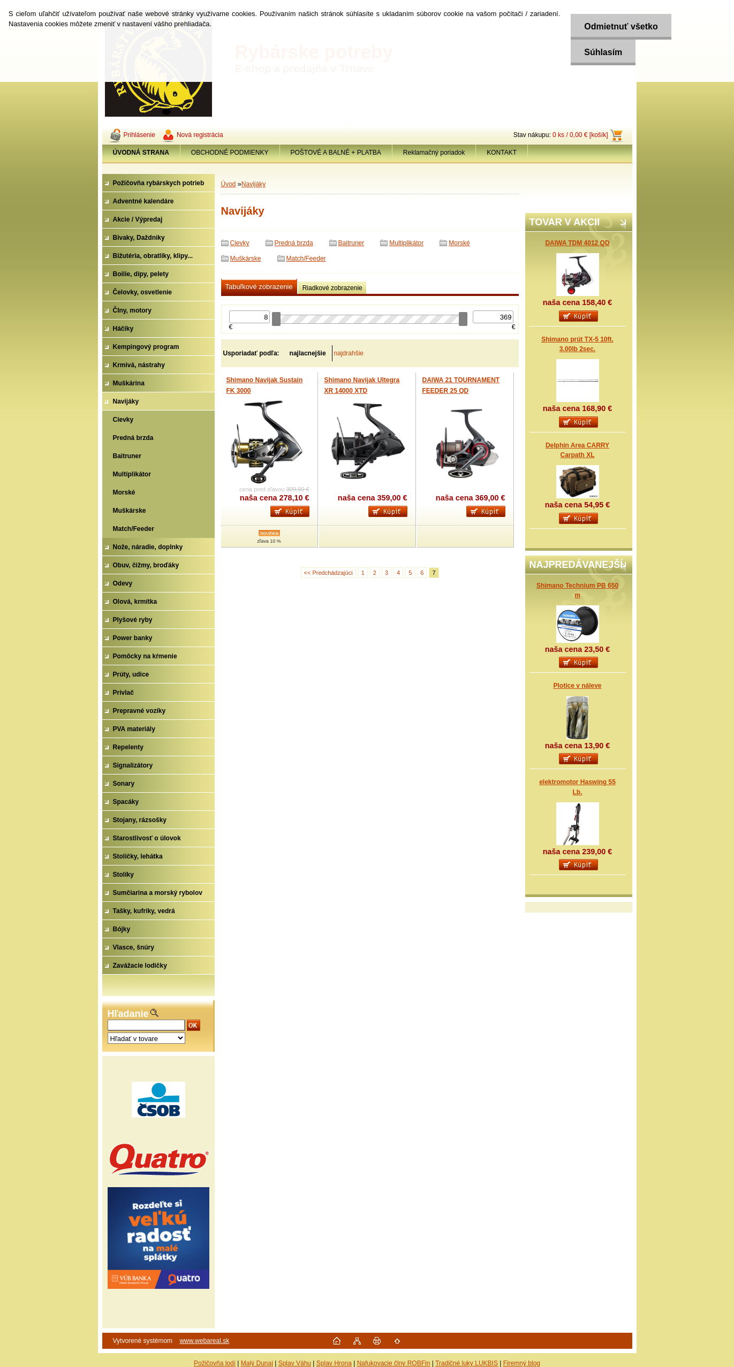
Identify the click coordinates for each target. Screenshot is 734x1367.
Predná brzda (294, 243)
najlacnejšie (308, 353)
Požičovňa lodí (215, 1363)
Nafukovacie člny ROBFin (393, 1363)
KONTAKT (502, 152)
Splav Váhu (294, 1363)
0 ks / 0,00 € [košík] (580, 135)
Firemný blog (521, 1363)
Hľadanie (128, 1013)
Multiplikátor (406, 243)
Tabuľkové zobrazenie (259, 287)
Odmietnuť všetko (620, 26)
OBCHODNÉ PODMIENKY (230, 152)
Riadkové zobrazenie (332, 288)
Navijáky (253, 184)
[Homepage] (141, 153)
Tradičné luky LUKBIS (466, 1363)
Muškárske (245, 258)
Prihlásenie (139, 135)
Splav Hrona (334, 1363)
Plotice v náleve (577, 685)
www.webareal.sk (204, 1341)
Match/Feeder (306, 258)
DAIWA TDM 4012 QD (577, 243)
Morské (459, 243)
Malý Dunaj (257, 1363)
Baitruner (351, 243)
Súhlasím (603, 52)
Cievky (239, 243)
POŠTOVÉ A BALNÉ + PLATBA (336, 152)
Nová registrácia (200, 135)
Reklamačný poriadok (434, 152)
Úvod (228, 184)
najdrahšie (349, 353)
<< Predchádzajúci (328, 572)
